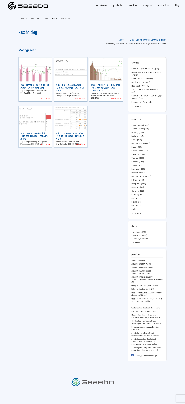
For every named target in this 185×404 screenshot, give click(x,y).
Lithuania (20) (137, 176)
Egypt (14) (136, 197)
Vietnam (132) (137, 152)
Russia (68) (136, 145)
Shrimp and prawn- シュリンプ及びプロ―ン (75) (146, 95)
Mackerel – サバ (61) (140, 85)
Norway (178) (137, 131)
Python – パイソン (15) (141, 101)
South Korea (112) (139, 148)
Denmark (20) (137, 183)
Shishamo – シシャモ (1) (141, 78)
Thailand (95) (137, 155)
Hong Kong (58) (138, 180)
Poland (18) (136, 201)
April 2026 (137, 228)
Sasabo (28, 6)
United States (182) (140, 141)
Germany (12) (137, 187)
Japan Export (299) (139, 127)
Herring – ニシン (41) (140, 81)
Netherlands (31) (139, 169)
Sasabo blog (27, 32)
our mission (101, 5)
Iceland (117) (137, 134)
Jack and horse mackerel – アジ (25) (145, 89)
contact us (163, 5)
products (117, 5)
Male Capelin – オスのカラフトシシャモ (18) (147, 73)
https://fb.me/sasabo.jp (145, 351)
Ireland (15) (136, 194)
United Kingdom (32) (140, 173)
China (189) (136, 138)
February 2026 (138, 234)
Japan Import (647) (140, 123)
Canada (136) (137, 159)
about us (133, 5)
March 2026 (137, 231)
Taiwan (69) (136, 162)
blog (177, 5)
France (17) (136, 190)
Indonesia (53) (138, 166)
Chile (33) (135, 205)
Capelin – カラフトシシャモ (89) (145, 68)
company (147, 5)
